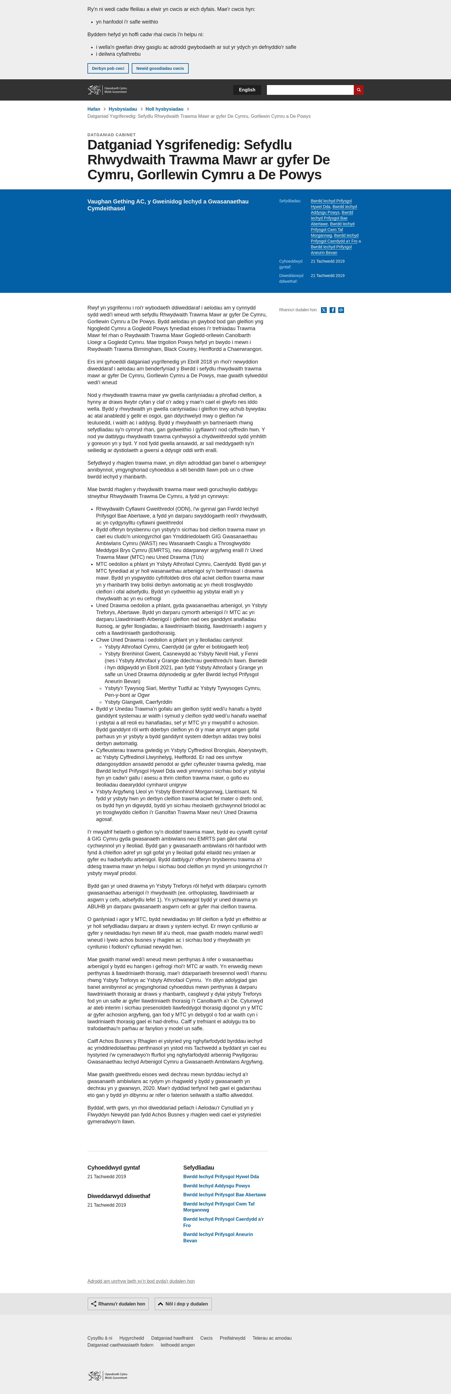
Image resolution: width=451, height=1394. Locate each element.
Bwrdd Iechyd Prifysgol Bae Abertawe (332, 218)
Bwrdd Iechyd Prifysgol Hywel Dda (221, 1176)
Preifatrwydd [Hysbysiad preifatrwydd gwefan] (232, 1338)
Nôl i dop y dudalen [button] (186, 1303)
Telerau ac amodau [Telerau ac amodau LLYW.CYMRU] (272, 1338)
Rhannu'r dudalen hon (121, 1303)
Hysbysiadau (123, 109)
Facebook (332, 310)
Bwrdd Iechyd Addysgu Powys (216, 1185)
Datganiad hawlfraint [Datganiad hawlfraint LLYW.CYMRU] (172, 1338)
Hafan (93, 109)
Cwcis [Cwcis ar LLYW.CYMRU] (206, 1338)
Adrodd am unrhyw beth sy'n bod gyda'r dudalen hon (141, 1281)
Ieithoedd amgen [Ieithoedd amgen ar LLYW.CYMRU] (178, 1345)
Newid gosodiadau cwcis (160, 68)
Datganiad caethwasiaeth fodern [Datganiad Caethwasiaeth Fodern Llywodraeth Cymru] (120, 1345)
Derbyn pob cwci (108, 68)
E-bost (341, 310)
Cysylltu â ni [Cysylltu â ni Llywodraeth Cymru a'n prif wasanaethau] (99, 1338)
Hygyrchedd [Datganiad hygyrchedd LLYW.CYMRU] (131, 1338)
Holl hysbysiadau (165, 109)
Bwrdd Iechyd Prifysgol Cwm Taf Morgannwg (333, 230)
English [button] (247, 89)
